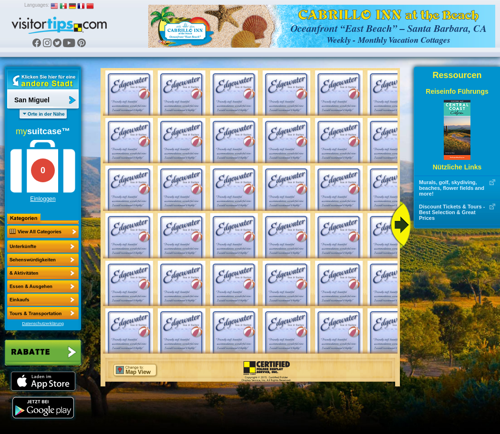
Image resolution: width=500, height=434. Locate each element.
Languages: (36, 5)
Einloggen (42, 199)
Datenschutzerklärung (43, 323)
